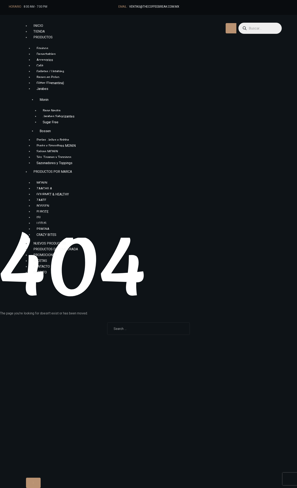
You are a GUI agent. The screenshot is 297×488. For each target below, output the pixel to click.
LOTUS (41, 223)
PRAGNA (43, 229)
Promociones (45, 255)
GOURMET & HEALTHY (53, 194)
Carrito (40, 272)
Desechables (46, 54)
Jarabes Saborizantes (58, 116)
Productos (43, 37)
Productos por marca (52, 172)
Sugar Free (50, 122)
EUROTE (42, 212)
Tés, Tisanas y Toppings (54, 157)
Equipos (42, 48)
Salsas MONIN (47, 151)
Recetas (40, 261)
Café (40, 66)
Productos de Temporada (55, 249)
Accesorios (45, 60)
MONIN (42, 183)
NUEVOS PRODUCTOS (49, 244)
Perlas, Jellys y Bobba (53, 140)
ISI (39, 217)
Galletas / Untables (50, 71)
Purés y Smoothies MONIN (56, 146)
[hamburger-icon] (231, 28)
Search (182, 328)
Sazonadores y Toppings (54, 163)
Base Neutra (51, 111)
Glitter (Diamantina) (50, 83)
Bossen (45, 131)
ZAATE (41, 200)
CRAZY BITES (46, 235)
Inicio (38, 26)
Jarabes (42, 89)
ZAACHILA (44, 188)
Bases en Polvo (48, 77)
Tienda (39, 32)
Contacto (41, 267)
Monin (44, 100)
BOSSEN (43, 206)
